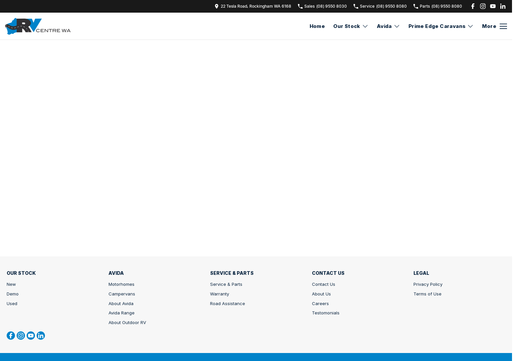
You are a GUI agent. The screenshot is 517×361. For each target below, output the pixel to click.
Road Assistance (227, 303)
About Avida (121, 303)
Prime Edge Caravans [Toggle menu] (441, 26)
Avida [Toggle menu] (388, 26)
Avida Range (121, 312)
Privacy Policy (427, 284)
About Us (321, 293)
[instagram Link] (483, 6)
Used (12, 303)
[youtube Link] (493, 6)
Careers (320, 303)
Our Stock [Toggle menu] (351, 26)
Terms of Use (427, 293)
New (11, 284)
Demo (13, 293)
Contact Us (323, 284)
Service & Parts (226, 284)
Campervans (122, 293)
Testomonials (326, 312)
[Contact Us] (252, 6)
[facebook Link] (473, 6)
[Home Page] (38, 26)
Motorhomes (121, 284)
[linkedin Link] (503, 6)
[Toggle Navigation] (494, 26)
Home (317, 26)
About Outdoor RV (127, 322)
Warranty (219, 293)
